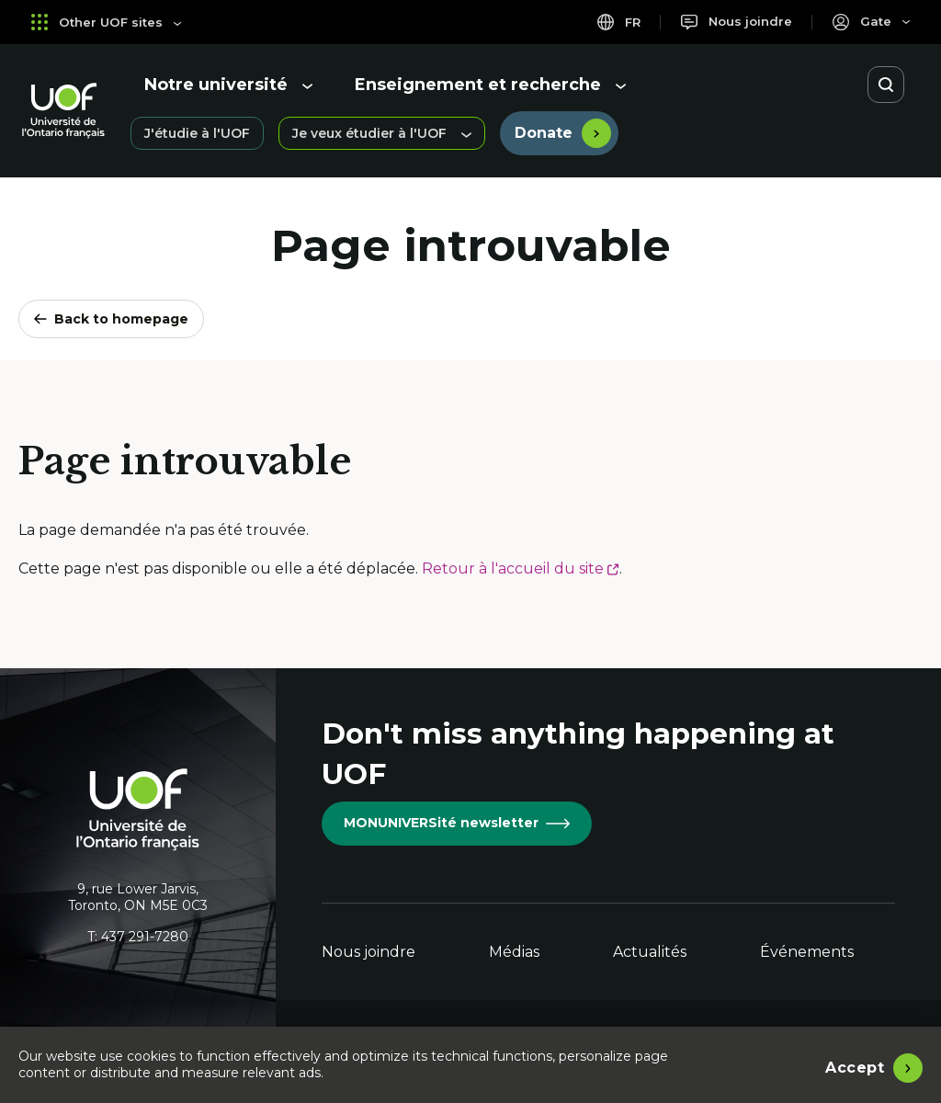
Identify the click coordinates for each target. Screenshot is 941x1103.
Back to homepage (111, 319)
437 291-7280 (144, 936)
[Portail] (870, 22)
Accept (854, 1066)
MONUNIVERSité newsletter (457, 822)
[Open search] (885, 84)
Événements (807, 952)
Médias (514, 952)
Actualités (649, 952)
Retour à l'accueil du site (520, 568)
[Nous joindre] (733, 22)
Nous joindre (368, 952)
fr (613, 21)
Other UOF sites (108, 21)
